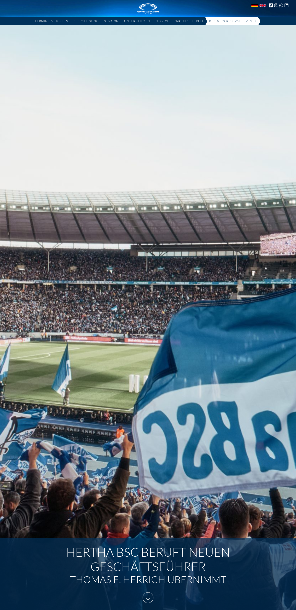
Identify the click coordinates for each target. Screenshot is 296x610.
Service (162, 21)
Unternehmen (137, 21)
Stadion (111, 21)
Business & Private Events (232, 21)
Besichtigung (86, 21)
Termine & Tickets (51, 21)
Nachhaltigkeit (189, 21)
